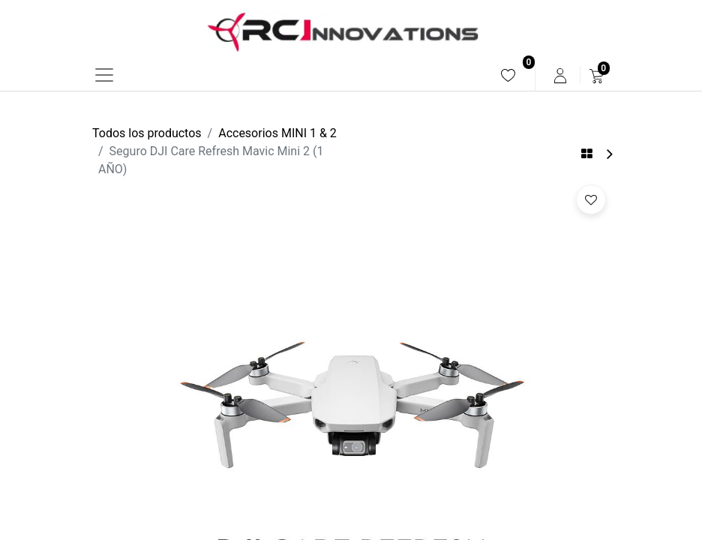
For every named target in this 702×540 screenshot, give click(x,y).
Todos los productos (147, 133)
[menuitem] (508, 75)
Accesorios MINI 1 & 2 (277, 133)
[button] (591, 199)
